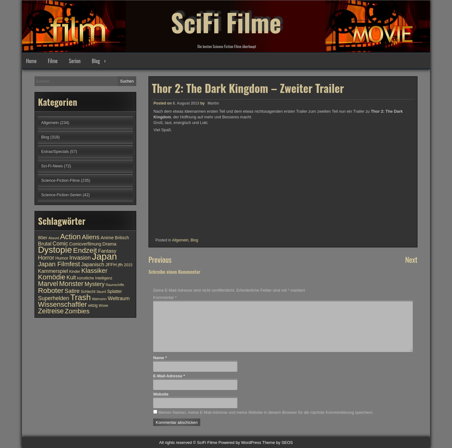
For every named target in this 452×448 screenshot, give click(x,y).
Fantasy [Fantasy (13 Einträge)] (107, 251)
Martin (213, 103)
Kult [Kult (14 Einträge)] (71, 277)
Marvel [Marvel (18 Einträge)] (48, 284)
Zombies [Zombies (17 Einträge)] (77, 311)
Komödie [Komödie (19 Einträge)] (51, 277)
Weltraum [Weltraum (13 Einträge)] (119, 298)
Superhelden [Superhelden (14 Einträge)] (53, 298)
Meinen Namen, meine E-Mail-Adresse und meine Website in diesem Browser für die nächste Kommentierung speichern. (266, 412)
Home (31, 61)
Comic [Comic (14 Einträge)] (60, 243)
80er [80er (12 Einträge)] (42, 237)
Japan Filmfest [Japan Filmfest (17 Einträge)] (59, 263)
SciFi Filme (226, 21)
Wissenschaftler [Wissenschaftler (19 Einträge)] (62, 304)
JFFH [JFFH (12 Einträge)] (111, 264)
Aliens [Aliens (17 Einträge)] (91, 236)
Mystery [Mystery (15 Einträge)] (94, 284)
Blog (96, 61)
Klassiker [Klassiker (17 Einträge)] (94, 270)
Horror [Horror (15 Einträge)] (46, 257)
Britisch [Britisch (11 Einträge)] (122, 237)
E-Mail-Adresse (169, 376)
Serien (75, 61)
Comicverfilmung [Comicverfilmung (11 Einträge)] (85, 244)
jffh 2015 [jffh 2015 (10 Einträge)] (125, 265)
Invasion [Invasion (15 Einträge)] (80, 257)
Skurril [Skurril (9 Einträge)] (101, 292)
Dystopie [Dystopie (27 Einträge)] (55, 250)
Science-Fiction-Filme (60, 180)
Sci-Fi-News (52, 166)
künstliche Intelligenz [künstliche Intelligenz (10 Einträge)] (94, 278)
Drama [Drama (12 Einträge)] (109, 243)
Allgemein (180, 240)
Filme (52, 61)
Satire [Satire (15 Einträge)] (72, 291)
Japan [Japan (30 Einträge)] (104, 256)
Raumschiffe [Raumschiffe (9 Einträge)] (115, 285)
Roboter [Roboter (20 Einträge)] (50, 290)
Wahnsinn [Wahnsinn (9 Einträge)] (99, 299)
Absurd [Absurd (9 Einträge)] (53, 238)
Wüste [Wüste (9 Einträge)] (103, 305)
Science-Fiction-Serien (61, 194)
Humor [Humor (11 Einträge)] (61, 258)
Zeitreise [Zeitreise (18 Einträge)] (51, 311)
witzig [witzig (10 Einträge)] (92, 305)
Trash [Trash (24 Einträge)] (80, 297)
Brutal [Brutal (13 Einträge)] (44, 243)
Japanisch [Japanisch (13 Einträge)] (92, 264)
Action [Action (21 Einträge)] (70, 237)
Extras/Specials (55, 151)
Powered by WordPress (239, 442)
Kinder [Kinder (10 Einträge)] (74, 271)
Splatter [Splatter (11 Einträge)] (114, 291)
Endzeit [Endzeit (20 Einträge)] (85, 250)
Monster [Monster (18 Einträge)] (71, 284)
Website (161, 394)
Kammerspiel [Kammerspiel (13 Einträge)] (53, 271)
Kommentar (165, 297)
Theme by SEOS (277, 442)
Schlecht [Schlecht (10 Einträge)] (88, 291)
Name (160, 357)
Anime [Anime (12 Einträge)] (107, 237)
